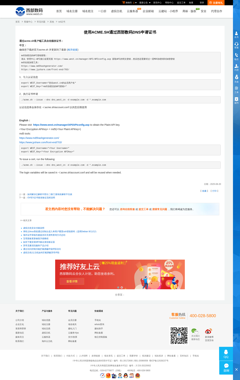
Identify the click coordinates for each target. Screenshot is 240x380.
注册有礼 (216, 2)
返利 (236, 103)
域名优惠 (46, 320)
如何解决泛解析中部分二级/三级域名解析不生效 (49, 194)
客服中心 (28, 22)
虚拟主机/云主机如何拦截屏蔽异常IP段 (41, 253)
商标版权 (190, 10)
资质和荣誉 (20, 328)
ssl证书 (61, 22)
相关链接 (72, 49)
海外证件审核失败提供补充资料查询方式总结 (44, 235)
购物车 (130, 3)
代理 (236, 70)
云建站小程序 (168, 11)
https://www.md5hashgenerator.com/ (39, 138)
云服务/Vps (73, 333)
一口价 (102, 11)
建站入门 (72, 328)
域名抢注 (87, 11)
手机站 (98, 320)
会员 (236, 37)
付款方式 (70, 356)
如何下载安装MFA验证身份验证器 (39, 242)
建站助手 (99, 328)
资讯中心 (157, 2)
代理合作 (216, 11)
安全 (203, 11)
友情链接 (96, 356)
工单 (236, 92)
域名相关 (72, 324)
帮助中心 (169, 2)
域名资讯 (108, 356)
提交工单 (181, 2)
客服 (236, 47)
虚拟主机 (116, 11)
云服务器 (133, 10)
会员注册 (72, 320)
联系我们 (19, 341)
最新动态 (19, 333)
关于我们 (45, 356)
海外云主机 (47, 341)
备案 (191, 2)
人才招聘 (83, 356)
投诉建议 (146, 356)
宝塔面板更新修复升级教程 (35, 238)
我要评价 (133, 356)
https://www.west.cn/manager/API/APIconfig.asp (61, 124)
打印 (214, 191)
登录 (202, 2)
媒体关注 (19, 337)
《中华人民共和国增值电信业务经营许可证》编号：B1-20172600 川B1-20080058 (110, 360)
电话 (236, 59)
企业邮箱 (148, 11)
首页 (59, 11)
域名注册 (72, 11)
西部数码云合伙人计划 (120, 275)
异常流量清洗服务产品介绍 (35, 245)
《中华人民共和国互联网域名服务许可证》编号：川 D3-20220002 (120, 365)
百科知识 (184, 356)
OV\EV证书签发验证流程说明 (41, 197)
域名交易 (46, 328)
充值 (236, 82)
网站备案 (72, 341)
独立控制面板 (101, 337)
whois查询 (99, 324)
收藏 (204, 191)
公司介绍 (19, 320)
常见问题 (41, 22)
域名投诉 (159, 356)
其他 (52, 22)
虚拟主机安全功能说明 (33, 228)
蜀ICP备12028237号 (158, 360)
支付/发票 (72, 337)
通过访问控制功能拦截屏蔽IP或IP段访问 (42, 249)
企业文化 (19, 324)
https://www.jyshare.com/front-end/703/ (40, 142)
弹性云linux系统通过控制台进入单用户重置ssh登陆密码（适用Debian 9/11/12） (60, 231)
